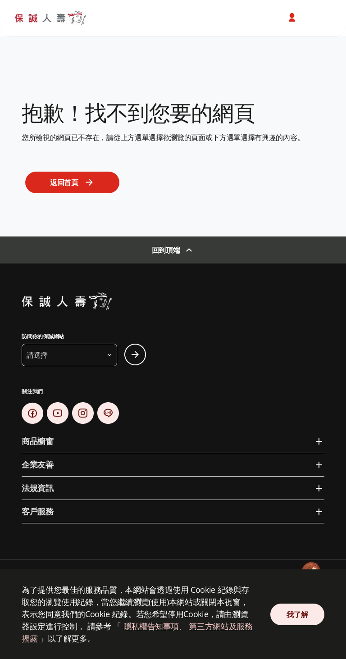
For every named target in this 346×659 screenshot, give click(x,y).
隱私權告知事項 (151, 626)
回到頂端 (166, 250)
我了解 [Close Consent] (297, 614)
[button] (69, 355)
